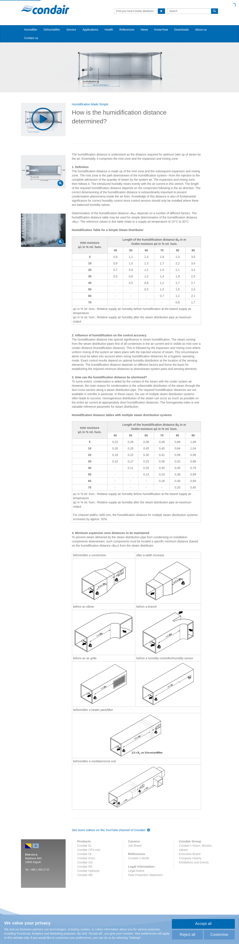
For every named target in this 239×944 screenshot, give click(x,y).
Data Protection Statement (145, 875)
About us (201, 29)
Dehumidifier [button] (52, 29)
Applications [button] (90, 29)
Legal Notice (136, 870)
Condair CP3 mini (88, 849)
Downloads (181, 29)
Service (71, 29)
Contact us (31, 38)
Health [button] (109, 29)
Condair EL (84, 845)
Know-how (161, 29)
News (144, 29)
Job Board (135, 845)
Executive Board (189, 854)
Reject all (187, 934)
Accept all (203, 924)
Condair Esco (86, 858)
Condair (45, 9)
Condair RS (84, 866)
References (126, 29)
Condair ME (85, 875)
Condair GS (85, 862)
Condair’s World (138, 858)
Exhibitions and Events (194, 862)
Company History (190, 858)
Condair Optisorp (88, 870)
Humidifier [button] (30, 29)
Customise (219, 934)
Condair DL (84, 854)
